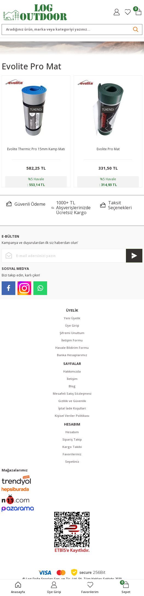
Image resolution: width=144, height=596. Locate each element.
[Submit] (134, 255)
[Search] (72, 29)
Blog (72, 386)
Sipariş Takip (72, 439)
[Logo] (35, 12)
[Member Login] (116, 12)
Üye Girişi (72, 325)
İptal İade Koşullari (72, 408)
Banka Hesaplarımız (72, 355)
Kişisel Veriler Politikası (72, 416)
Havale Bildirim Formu (72, 348)
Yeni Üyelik (72, 318)
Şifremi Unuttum (72, 333)
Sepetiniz (72, 461)
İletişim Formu (72, 340)
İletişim (72, 379)
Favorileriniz (72, 454)
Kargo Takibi (72, 447)
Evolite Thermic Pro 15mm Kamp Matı (36, 149)
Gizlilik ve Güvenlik (72, 401)
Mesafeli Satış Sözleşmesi (72, 393)
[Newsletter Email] (72, 255)
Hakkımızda (72, 371)
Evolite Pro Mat (108, 149)
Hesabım (72, 432)
